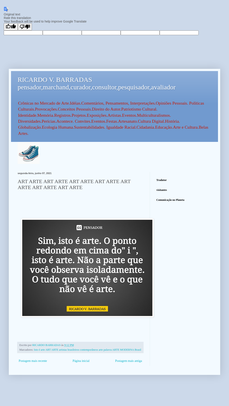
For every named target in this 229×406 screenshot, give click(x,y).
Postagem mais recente (33, 361)
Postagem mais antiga (128, 361)
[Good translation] (11, 26)
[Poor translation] (25, 26)
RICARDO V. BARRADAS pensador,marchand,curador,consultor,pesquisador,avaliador (96, 83)
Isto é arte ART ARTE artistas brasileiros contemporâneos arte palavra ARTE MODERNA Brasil (87, 349)
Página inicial (81, 361)
